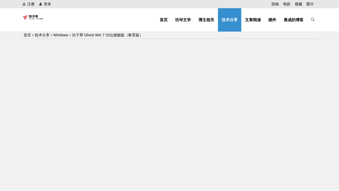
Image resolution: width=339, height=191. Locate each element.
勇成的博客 (294, 20)
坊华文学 (183, 20)
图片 (310, 4)
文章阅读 (253, 20)
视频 (298, 4)
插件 (272, 20)
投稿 (275, 4)
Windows (60, 35)
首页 (164, 20)
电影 (287, 4)
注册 (28, 4)
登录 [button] (45, 4)
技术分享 (230, 20)
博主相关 (206, 20)
